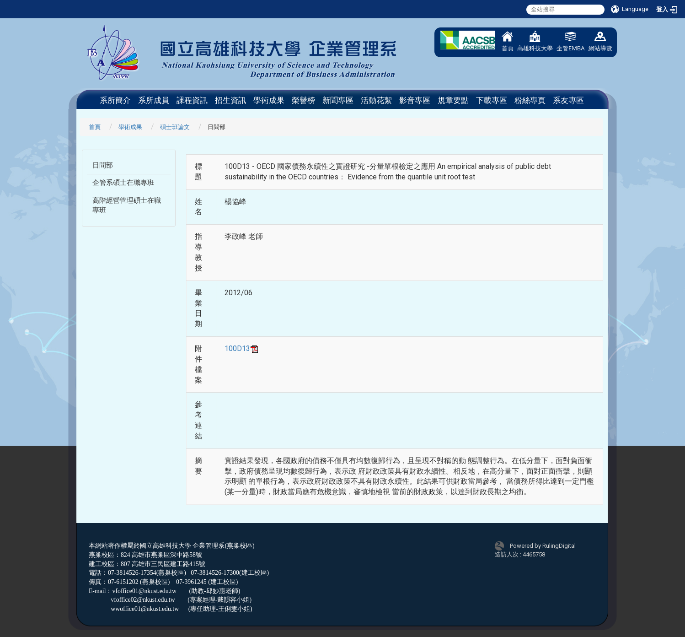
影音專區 (414, 100)
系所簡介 (115, 100)
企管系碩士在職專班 (123, 182)
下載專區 (491, 100)
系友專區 (568, 100)
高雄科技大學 (535, 41)
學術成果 (268, 100)
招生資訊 (230, 100)
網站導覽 (600, 41)
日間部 (102, 165)
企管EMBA (571, 41)
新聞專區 (337, 100)
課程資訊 (192, 100)
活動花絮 (376, 100)
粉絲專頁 (530, 100)
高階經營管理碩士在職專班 (126, 205)
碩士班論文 (175, 127)
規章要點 (453, 100)
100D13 (242, 348)
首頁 (508, 41)
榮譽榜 (303, 100)
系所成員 (153, 100)
